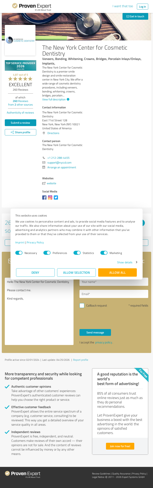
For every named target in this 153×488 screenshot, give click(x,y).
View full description (55, 99)
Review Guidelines (101, 473)
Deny (35, 272)
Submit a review (20, 122)
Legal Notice (98, 477)
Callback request (96, 305)
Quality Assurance (121, 473)
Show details (124, 262)
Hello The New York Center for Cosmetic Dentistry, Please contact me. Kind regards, (39, 311)
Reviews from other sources (20, 102)
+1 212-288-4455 (58, 158)
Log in (142, 6)
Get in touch (135, 16)
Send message (95, 332)
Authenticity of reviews (20, 112)
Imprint (21, 242)
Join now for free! (120, 446)
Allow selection (76, 272)
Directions (53, 133)
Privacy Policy (36, 242)
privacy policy (103, 342)
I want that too (123, 6)
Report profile (80, 360)
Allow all (117, 272)
